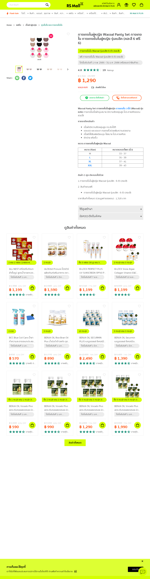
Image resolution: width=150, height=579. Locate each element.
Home (9, 25)
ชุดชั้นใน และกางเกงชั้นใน (51, 25)
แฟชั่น (18, 25)
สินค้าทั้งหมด (75, 443)
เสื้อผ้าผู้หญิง (31, 25)
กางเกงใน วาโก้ (123, 108)
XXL (90, 165)
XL (90, 161)
